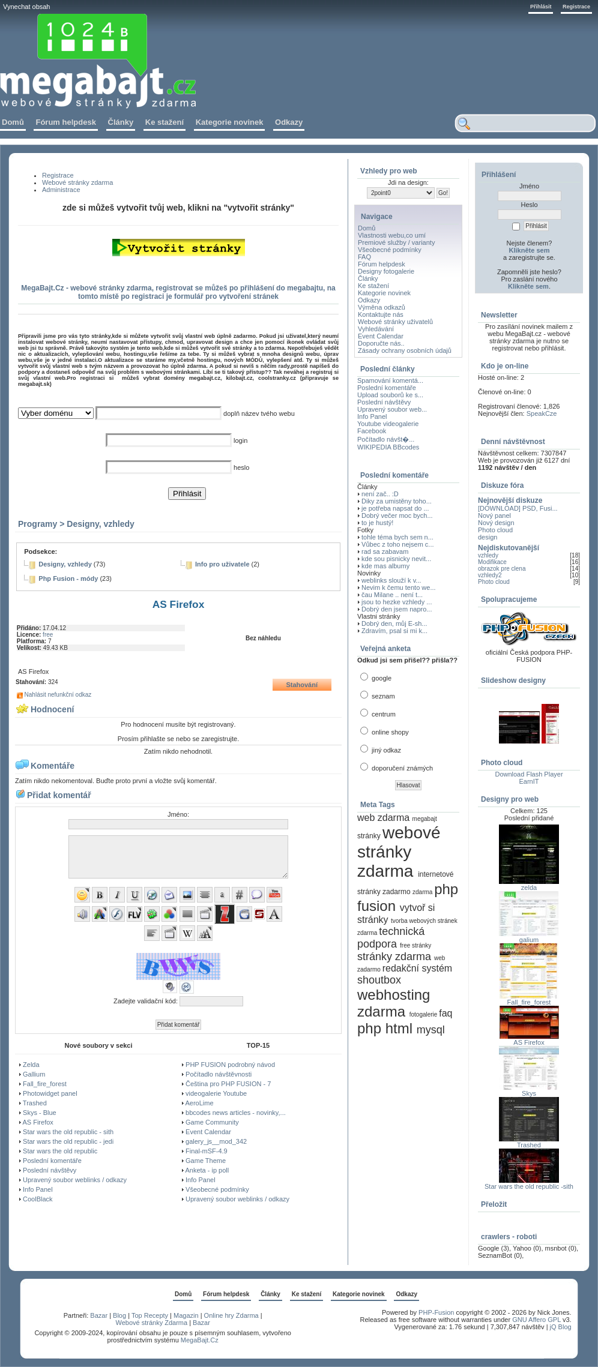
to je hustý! (377, 522)
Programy (37, 524)
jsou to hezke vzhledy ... (396, 601)
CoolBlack (38, 1199)
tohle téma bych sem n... (397, 537)
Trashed (35, 1103)
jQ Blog (561, 1326)
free (48, 634)
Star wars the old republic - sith (68, 1131)
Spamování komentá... (390, 380)
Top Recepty (149, 1315)
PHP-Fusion (436, 1312)
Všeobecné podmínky (217, 1189)
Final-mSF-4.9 (207, 1151)
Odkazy (369, 300)
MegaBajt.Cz (200, 1340)
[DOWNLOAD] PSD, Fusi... (518, 508)
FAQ (364, 256)
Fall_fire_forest (45, 1083)
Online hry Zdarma (232, 1315)
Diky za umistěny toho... (396, 501)
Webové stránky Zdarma (151, 1322)
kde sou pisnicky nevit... (396, 558)
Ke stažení (373, 285)
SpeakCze (542, 413)
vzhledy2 (489, 575)
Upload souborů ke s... (390, 394)
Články (368, 278)
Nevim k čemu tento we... (398, 587)
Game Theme (206, 1160)
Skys (529, 1093)
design (487, 537)
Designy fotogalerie (386, 271)
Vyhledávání (376, 328)
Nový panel (494, 515)
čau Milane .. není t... (392, 594)
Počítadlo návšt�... (385, 439)
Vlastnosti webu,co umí (392, 235)
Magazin (186, 1315)
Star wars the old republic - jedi (68, 1141)
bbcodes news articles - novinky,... (236, 1112)
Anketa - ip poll (207, 1170)
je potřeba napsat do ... (395, 508)
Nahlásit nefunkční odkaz (58, 694)
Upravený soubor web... (392, 409)
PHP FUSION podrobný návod (230, 1064)
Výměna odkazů (381, 307)
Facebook (371, 430)
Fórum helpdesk (381, 264)
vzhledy (488, 555)
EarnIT (529, 781)
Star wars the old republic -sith (529, 1186)
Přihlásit (541, 7)
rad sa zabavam (384, 551)
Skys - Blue (39, 1112)
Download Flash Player (529, 774)
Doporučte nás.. (381, 343)
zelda (529, 887)
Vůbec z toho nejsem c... (397, 544)
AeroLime (199, 1103)
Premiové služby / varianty (396, 242)
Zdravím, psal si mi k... (394, 630)
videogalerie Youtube (216, 1093)
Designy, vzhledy (100, 524)
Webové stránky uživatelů (395, 321)
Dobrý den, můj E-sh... (394, 623)
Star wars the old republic (60, 1151)
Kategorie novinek (384, 292)
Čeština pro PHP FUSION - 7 (228, 1083)
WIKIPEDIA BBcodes (388, 447)
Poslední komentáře (52, 1160)
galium (529, 939)
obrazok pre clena (502, 568)
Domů (366, 228)
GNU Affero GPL (536, 1319)
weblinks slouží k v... (391, 580)
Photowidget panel (50, 1093)
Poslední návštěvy (49, 1170)
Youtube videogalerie (387, 423)
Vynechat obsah (26, 6)
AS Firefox (37, 1122)
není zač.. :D (380, 493)
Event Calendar (208, 1131)
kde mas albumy (385, 565)
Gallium (34, 1074)
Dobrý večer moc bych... (397, 515)
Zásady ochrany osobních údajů (405, 350)
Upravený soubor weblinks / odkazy (75, 1179)
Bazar (98, 1315)
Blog (119, 1315)
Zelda (31, 1064)
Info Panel (38, 1189)
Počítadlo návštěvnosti (219, 1074)
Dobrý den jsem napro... (396, 609)
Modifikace (492, 562)
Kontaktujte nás (380, 314)
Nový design (496, 522)
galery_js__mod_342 (216, 1141)
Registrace (576, 7)
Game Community (212, 1122)
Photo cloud (495, 529)
